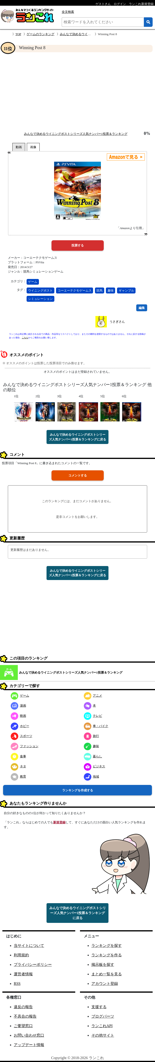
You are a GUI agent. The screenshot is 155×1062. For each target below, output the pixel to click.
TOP (18, 34)
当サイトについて (29, 946)
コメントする (77, 475)
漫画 (18, 705)
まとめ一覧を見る (106, 974)
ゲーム (32, 281)
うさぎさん (117, 321)
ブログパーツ (102, 1016)
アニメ (93, 695)
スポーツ (21, 736)
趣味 (111, 290)
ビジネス (94, 766)
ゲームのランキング (40, 34)
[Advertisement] (77, 91)
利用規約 (21, 955)
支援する (99, 1007)
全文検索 (68, 12)
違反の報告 (23, 1007)
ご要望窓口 (23, 1026)
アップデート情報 (29, 1045)
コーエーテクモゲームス (75, 290)
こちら (25, 337)
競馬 (99, 290)
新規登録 (59, 822)
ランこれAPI (102, 1026)
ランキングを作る (106, 955)
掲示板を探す (102, 965)
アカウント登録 (104, 984)
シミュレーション (40, 299)
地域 (91, 776)
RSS (17, 984)
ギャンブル (126, 290)
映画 (18, 715)
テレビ (93, 715)
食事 (18, 756)
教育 (18, 776)
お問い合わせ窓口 (29, 1035)
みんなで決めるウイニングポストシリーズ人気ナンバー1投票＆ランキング (75, 134)
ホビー (20, 726)
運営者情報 (23, 974)
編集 (142, 308)
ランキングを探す (106, 946)
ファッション (24, 746)
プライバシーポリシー (33, 965)
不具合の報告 (25, 1016)
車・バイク (96, 726)
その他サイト (102, 1035)
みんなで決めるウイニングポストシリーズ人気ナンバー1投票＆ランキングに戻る (77, 437)
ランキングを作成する (77, 790)
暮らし (93, 756)
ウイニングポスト (40, 290)
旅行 (91, 736)
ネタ (18, 766)
